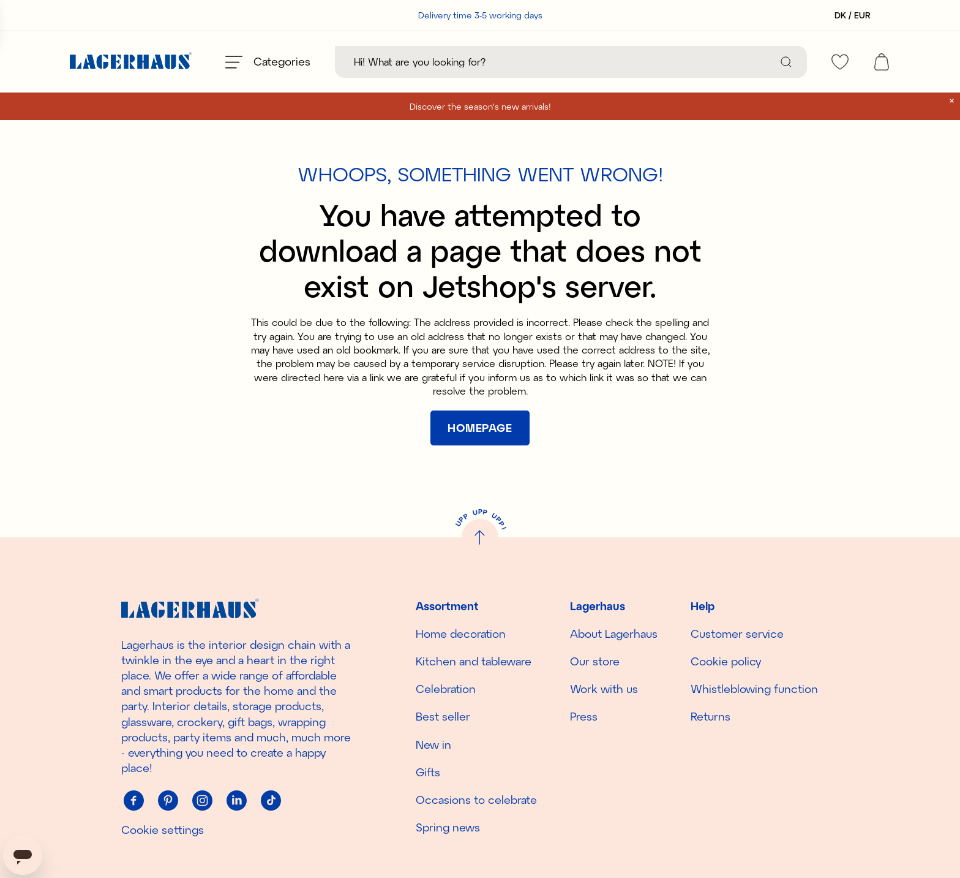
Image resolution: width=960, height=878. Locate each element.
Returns (710, 716)
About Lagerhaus (614, 633)
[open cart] (881, 61)
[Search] (786, 62)
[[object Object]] (480, 428)
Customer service (737, 633)
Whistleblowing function (754, 688)
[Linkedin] (236, 800)
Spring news (448, 827)
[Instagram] (202, 800)
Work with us (604, 688)
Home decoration (461, 633)
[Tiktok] (270, 800)
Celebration (446, 688)
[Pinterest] (168, 800)
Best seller (443, 716)
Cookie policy (726, 661)
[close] (951, 101)
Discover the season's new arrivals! (480, 106)
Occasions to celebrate (476, 799)
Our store (595, 661)
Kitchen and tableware (473, 661)
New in (433, 744)
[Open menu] (267, 61)
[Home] (131, 62)
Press (584, 716)
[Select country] (849, 15)
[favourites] (840, 61)
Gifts (428, 772)
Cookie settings (162, 829)
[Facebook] (133, 800)
